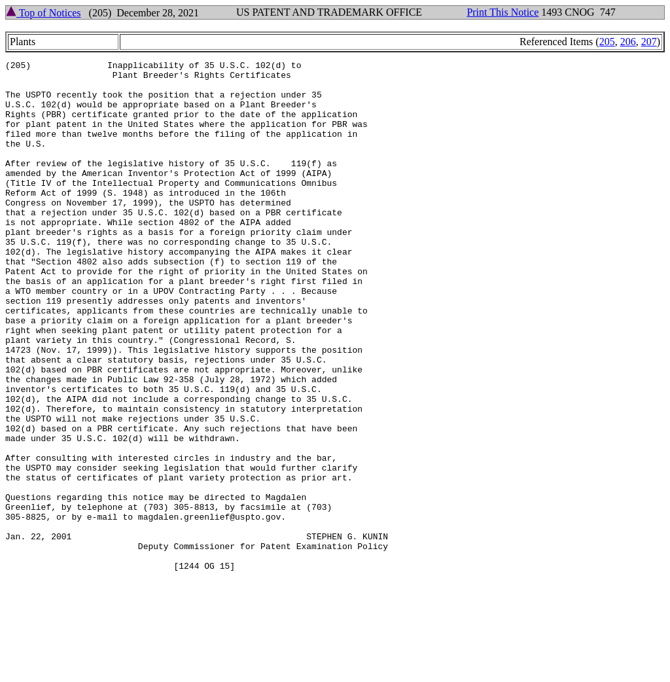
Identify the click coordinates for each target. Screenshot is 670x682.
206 (628, 41)
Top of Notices (43, 12)
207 (649, 41)
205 (607, 41)
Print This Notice (502, 12)
